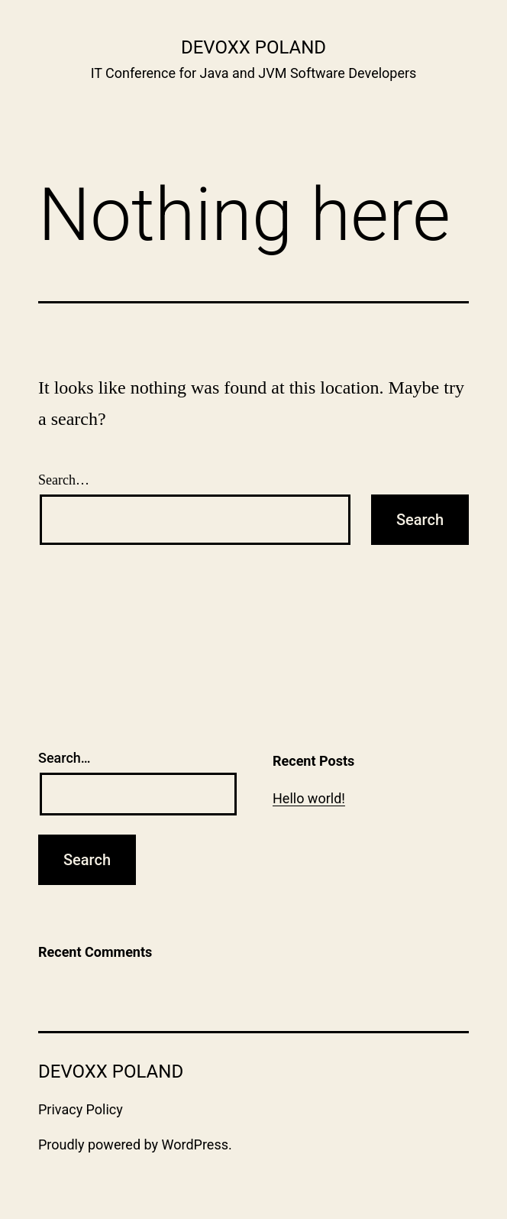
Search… (63, 480)
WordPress (195, 1144)
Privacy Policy (80, 1109)
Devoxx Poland (253, 47)
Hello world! (309, 798)
